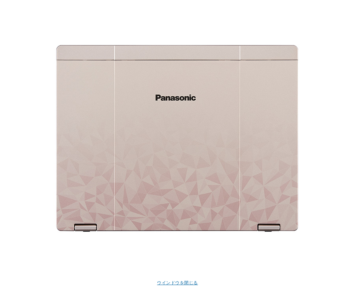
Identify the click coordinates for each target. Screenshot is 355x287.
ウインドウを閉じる (177, 282)
